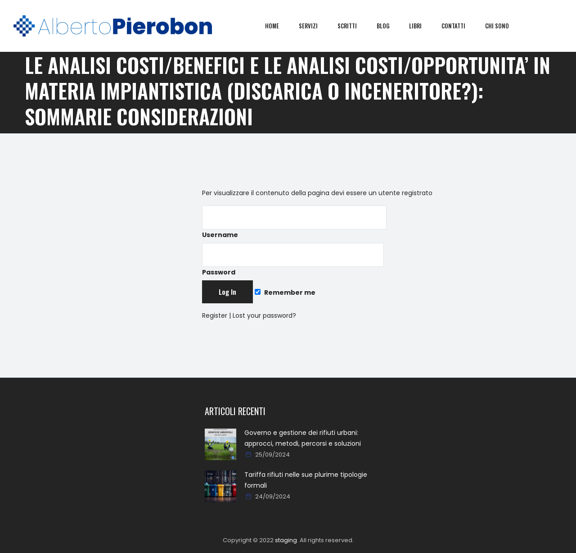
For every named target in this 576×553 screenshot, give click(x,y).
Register (214, 315)
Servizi (315, 25)
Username (294, 222)
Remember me (285, 292)
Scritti (354, 25)
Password (293, 260)
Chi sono (504, 25)
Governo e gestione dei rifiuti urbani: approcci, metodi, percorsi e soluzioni (302, 438)
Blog (389, 25)
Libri (422, 25)
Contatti (460, 25)
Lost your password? (264, 315)
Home (279, 25)
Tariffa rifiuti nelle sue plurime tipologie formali (305, 480)
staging (286, 540)
